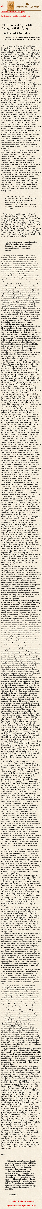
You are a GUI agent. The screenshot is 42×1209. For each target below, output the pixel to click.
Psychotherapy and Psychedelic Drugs (15, 16)
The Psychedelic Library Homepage (21, 1201)
